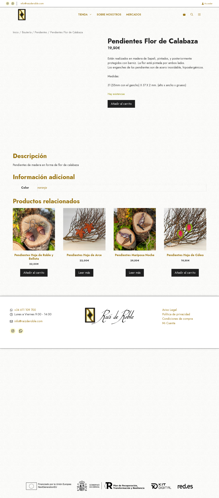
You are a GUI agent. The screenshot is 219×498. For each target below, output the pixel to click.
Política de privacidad (176, 314)
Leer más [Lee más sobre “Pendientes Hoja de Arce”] (84, 273)
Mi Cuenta (168, 323)
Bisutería (26, 32)
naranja (42, 188)
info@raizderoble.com (32, 3)
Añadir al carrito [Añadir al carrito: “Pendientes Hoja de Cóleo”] (185, 273)
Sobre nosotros (109, 14)
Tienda (86, 14)
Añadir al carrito (121, 104)
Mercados (133, 14)
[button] (192, 14)
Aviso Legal (169, 310)
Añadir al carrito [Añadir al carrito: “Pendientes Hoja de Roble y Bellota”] (33, 273)
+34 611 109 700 (25, 310)
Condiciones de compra (177, 319)
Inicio (16, 32)
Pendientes (41, 32)
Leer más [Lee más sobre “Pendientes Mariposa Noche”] (135, 273)
